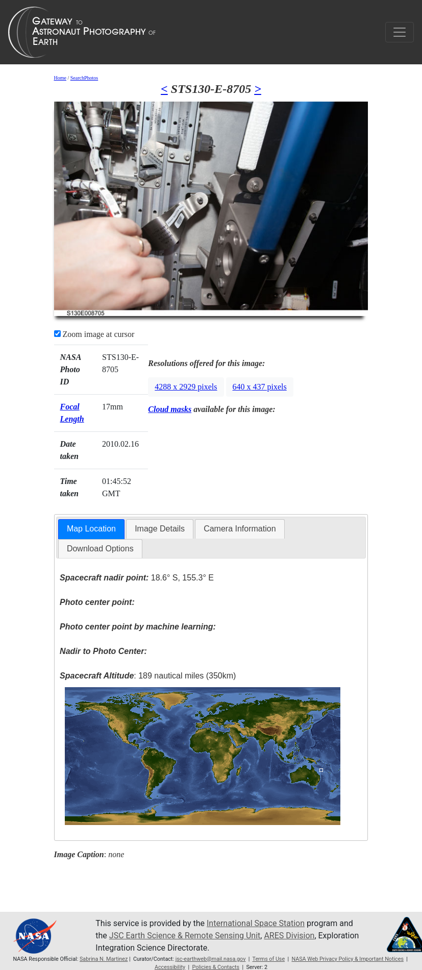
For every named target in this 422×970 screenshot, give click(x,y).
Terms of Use (268, 959)
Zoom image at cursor (94, 334)
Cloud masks (169, 409)
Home (60, 78)
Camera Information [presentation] (240, 528)
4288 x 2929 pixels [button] (186, 386)
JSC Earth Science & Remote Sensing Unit (184, 935)
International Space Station (256, 923)
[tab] (91, 529)
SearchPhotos (84, 78)
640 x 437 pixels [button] (260, 386)
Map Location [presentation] (91, 528)
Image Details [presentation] (160, 528)
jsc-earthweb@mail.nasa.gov (211, 959)
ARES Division (289, 935)
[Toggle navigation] (399, 32)
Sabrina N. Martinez (104, 959)
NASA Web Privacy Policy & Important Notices (347, 959)
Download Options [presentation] (100, 548)
